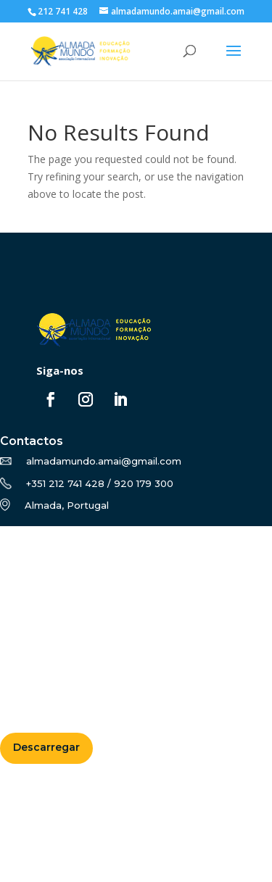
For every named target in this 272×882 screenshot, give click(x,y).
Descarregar (46, 747)
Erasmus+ (32, 587)
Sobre (22, 552)
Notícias (27, 621)
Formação (33, 570)
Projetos (28, 604)
